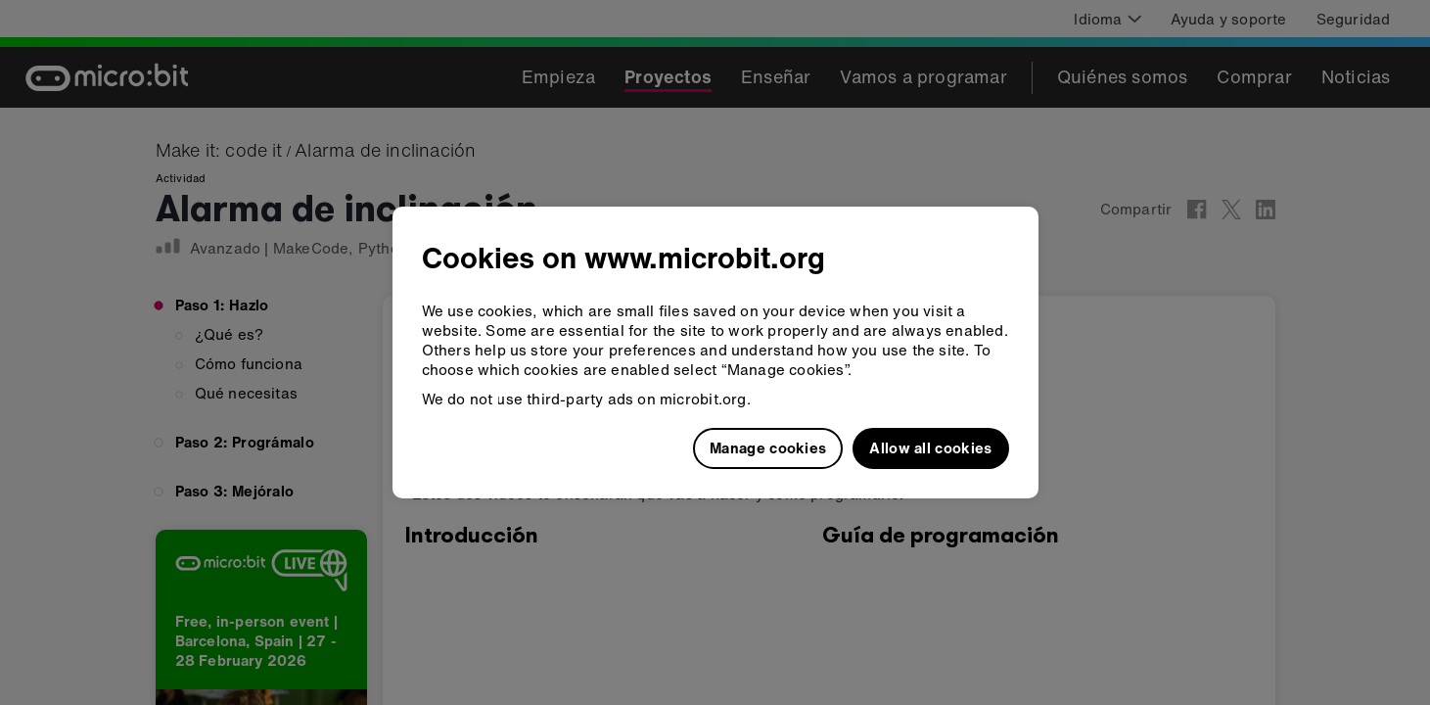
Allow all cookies (930, 447)
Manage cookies (768, 447)
